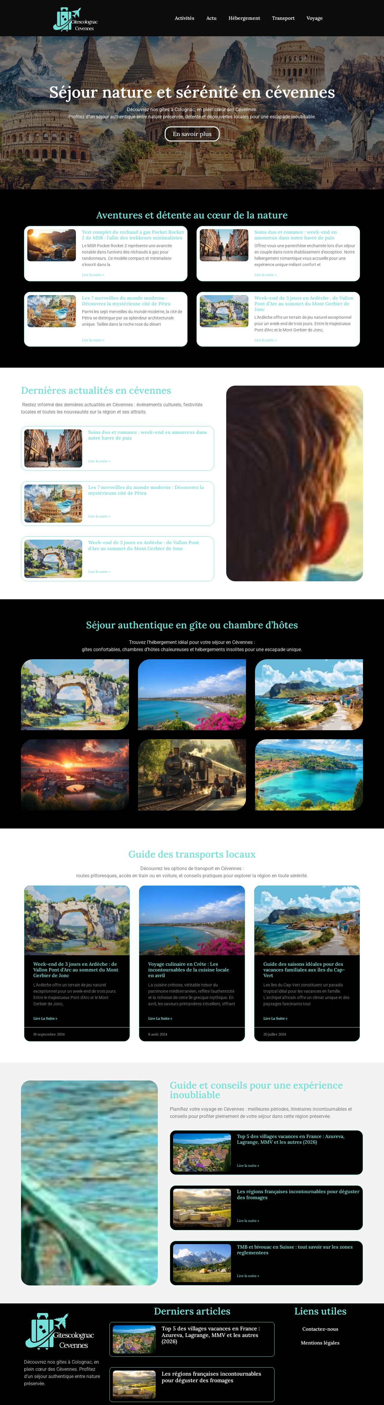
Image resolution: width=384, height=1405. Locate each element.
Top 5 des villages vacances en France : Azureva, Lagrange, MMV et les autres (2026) (290, 1139)
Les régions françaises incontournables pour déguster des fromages (298, 1194)
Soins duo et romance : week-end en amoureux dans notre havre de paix (295, 235)
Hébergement (244, 18)
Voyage (315, 18)
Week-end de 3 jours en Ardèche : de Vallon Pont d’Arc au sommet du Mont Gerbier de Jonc (303, 303)
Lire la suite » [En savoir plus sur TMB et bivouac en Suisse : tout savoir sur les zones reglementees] (248, 1275)
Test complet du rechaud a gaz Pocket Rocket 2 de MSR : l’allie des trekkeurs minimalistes (133, 235)
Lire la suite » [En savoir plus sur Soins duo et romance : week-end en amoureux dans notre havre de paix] (265, 274)
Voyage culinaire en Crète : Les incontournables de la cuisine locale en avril (188, 969)
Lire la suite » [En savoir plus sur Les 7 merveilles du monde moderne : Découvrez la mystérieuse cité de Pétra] (93, 340)
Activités (184, 18)
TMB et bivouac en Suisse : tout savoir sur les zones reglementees (295, 1249)
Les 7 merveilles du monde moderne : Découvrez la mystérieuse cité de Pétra (126, 301)
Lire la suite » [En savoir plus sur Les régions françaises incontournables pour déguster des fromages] (248, 1220)
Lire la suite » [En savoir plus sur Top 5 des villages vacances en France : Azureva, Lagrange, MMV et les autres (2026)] (248, 1165)
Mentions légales (320, 1343)
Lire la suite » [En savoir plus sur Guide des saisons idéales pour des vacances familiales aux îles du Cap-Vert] (275, 1018)
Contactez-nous (320, 1329)
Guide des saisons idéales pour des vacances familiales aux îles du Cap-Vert (304, 969)
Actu (211, 18)
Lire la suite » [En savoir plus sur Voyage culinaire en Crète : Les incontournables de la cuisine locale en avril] (160, 1018)
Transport (283, 18)
